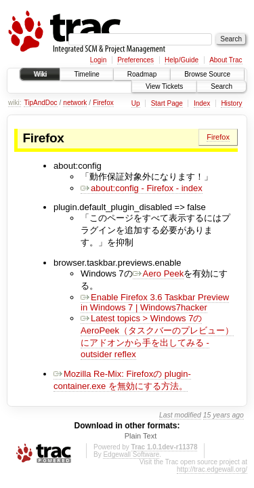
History (231, 103)
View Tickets (164, 86)
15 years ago (223, 415)
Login (98, 60)
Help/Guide (181, 60)
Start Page (167, 103)
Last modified (180, 415)
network (75, 102)
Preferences (135, 60)
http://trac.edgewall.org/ (212, 469)
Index (202, 103)
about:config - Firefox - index (142, 188)
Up (135, 103)
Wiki (40, 74)
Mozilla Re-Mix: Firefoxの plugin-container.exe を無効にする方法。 (122, 380)
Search (221, 86)
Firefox (103, 102)
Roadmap (141, 74)
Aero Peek (158, 273)
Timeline (86, 74)
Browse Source (207, 74)
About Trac (225, 60)
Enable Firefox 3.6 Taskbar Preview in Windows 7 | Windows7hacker (155, 302)
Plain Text (141, 436)
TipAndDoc (40, 102)
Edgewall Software (131, 454)
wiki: (14, 102)
